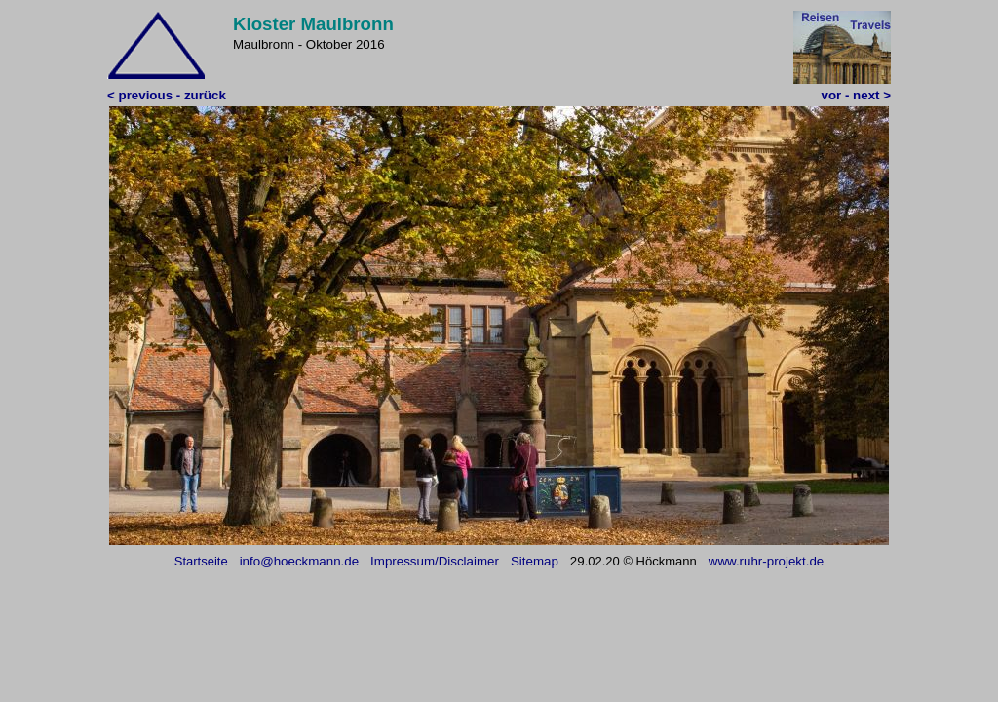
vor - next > (856, 95)
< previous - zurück (166, 95)
